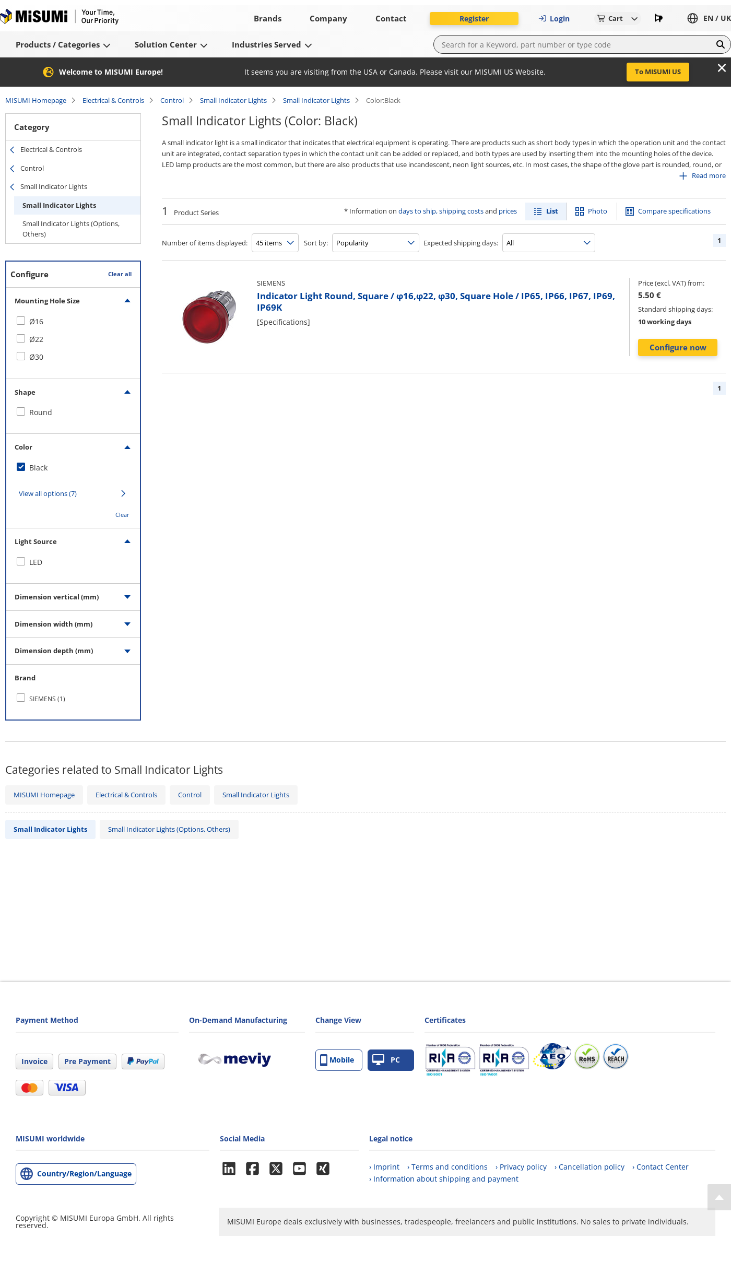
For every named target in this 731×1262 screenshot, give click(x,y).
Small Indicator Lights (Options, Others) (71, 229)
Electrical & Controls (113, 100)
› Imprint (384, 1167)
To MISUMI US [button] (658, 71)
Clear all (120, 274)
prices (508, 211)
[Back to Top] (719, 1197)
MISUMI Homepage (35, 100)
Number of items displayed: (204, 242)
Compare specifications (674, 211)
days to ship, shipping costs (441, 211)
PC (386, 1060)
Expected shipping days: (460, 242)
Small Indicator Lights (233, 100)
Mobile (337, 1060)
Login (554, 18)
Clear (122, 514)
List (552, 211)
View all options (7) (48, 493)
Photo (597, 211)
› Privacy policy (521, 1167)
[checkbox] (73, 321)
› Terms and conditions (447, 1167)
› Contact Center (660, 1167)
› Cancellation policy (589, 1167)
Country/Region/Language (84, 1173)
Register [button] (474, 18)
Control (172, 100)
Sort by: (316, 242)
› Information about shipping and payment (443, 1179)
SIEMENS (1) (47, 698)
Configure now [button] (678, 347)
